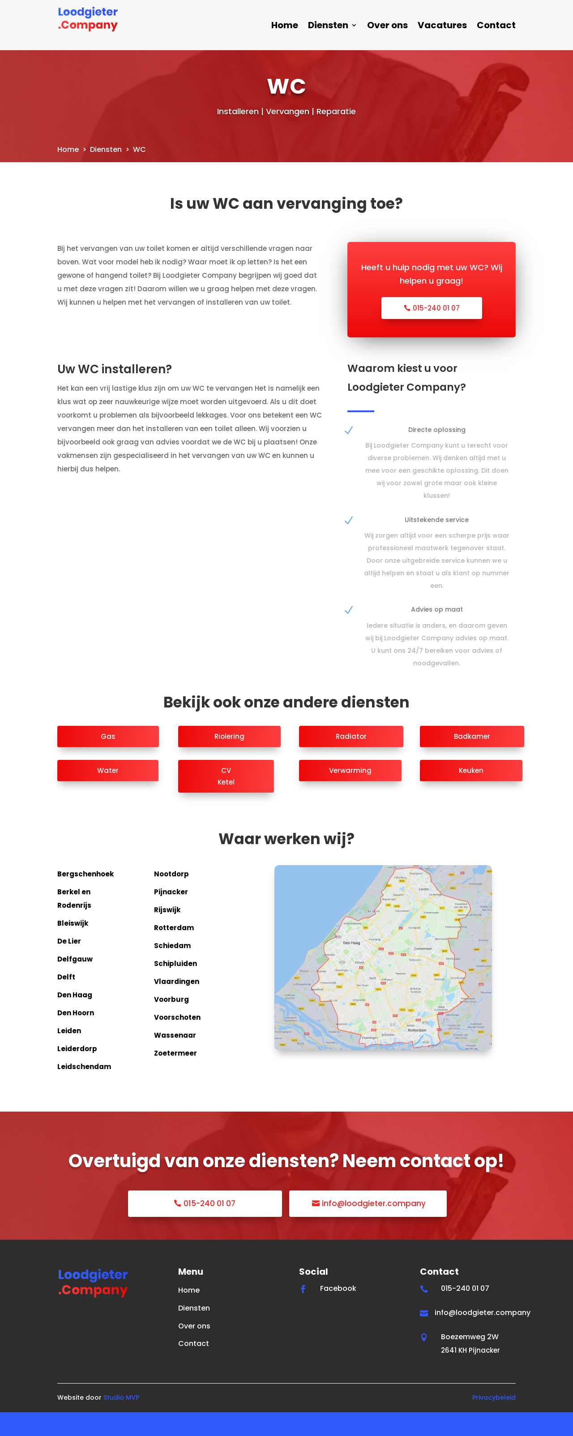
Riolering (229, 760)
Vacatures (442, 26)
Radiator (351, 760)
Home (284, 26)
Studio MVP (121, 1421)
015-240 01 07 (436, 331)
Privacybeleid (494, 1421)
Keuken (471, 794)
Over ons (387, 26)
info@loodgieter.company (374, 1227)
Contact (496, 26)
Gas (108, 760)
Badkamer (472, 760)
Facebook (338, 1312)
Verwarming (350, 794)
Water (108, 794)
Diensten (328, 26)
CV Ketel (226, 800)
